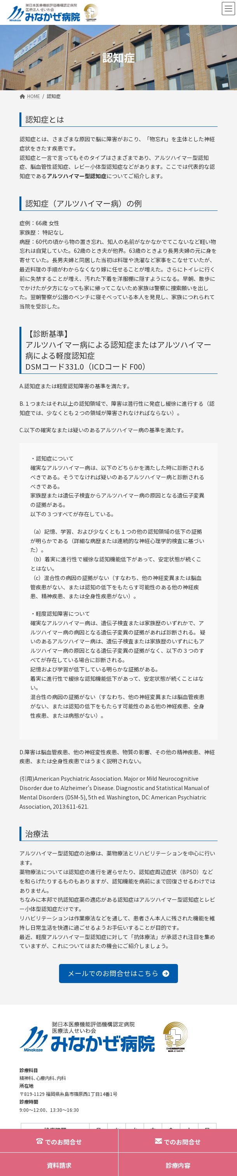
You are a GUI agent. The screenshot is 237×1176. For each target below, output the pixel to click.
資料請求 (59, 1165)
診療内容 (178, 1165)
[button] (118, 973)
